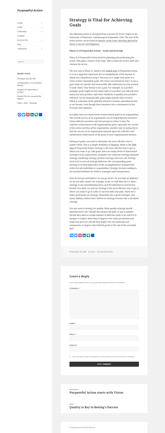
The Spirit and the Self (26, 79)
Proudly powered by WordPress (82, 427)
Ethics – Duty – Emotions (27, 103)
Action (20, 27)
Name (72, 323)
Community (22, 49)
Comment (74, 288)
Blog (19, 44)
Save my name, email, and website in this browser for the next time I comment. (103, 356)
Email (73, 334)
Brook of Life (22, 40)
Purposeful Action (30, 10)
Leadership (22, 31)
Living (20, 23)
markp (92, 252)
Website (73, 345)
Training (20, 36)
